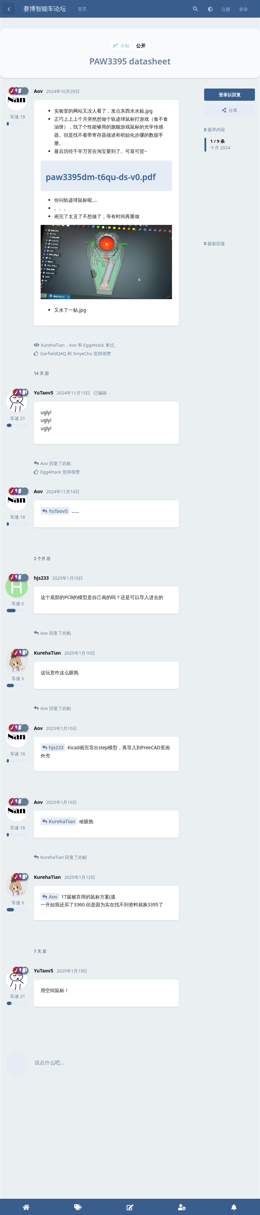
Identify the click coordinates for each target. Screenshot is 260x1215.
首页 (82, 9)
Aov (53, 896)
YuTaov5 (58, 511)
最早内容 (214, 130)
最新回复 (214, 243)
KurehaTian (62, 821)
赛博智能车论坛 (44, 8)
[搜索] (194, 9)
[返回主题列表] (9, 9)
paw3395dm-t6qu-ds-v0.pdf (101, 176)
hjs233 (56, 747)
